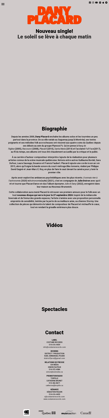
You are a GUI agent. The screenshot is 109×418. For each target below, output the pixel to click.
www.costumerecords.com (54, 399)
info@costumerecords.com (54, 347)
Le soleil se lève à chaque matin (54, 37)
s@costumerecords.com (54, 397)
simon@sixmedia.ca (54, 372)
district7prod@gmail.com (54, 358)
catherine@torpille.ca (54, 385)
